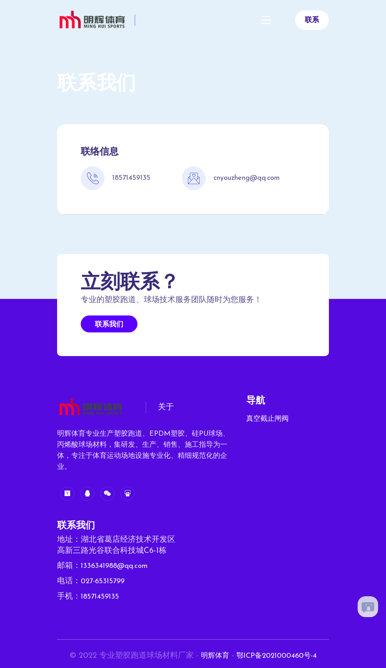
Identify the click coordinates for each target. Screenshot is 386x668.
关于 (166, 407)
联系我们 (109, 324)
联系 (312, 20)
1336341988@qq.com (117, 566)
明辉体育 (211, 655)
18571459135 (101, 596)
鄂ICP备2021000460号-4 (278, 655)
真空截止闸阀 (267, 419)
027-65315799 (104, 581)
